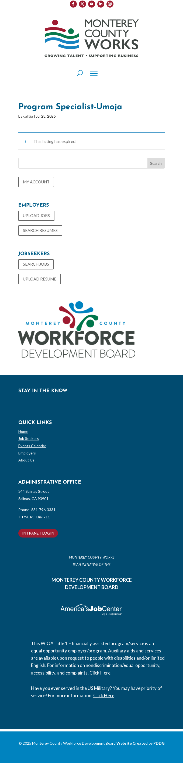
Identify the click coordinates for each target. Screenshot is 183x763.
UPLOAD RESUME (39, 278)
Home (23, 431)
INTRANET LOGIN (38, 533)
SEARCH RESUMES (40, 230)
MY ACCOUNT (36, 181)
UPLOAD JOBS (36, 215)
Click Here (100, 673)
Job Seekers (28, 438)
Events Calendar (32, 445)
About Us (26, 460)
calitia (28, 116)
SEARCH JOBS (36, 264)
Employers (27, 453)
